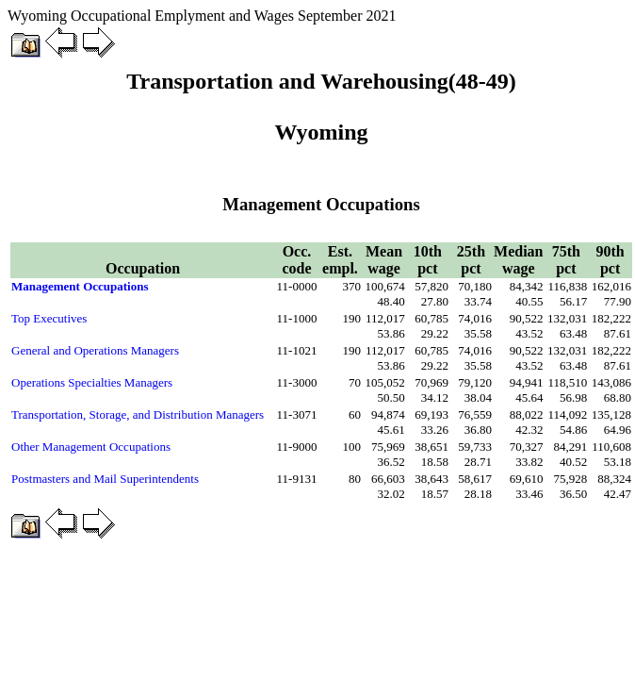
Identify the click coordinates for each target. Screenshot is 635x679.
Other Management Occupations (91, 446)
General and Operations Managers (95, 350)
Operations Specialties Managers (91, 382)
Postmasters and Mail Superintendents (105, 479)
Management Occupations (80, 286)
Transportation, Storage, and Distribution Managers (137, 414)
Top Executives (49, 318)
